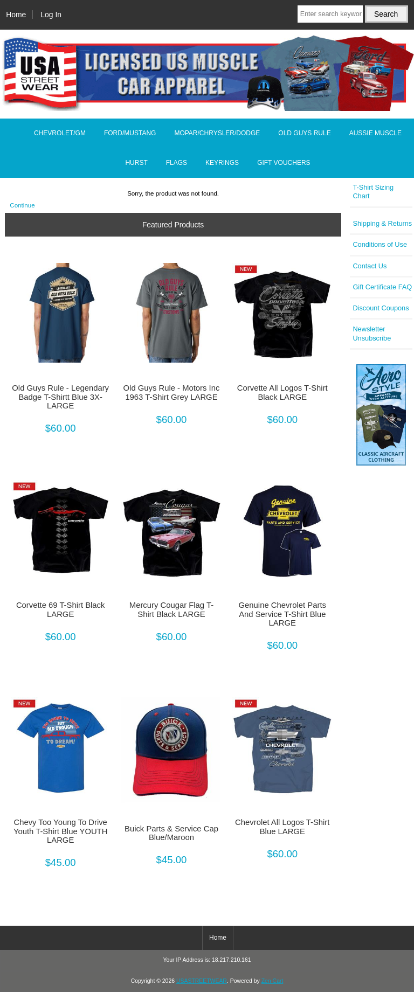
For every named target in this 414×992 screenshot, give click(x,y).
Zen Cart (272, 981)
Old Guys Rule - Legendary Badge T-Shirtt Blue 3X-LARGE (60, 397)
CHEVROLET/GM (60, 133)
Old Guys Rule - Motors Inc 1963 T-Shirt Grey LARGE (171, 392)
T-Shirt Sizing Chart (373, 191)
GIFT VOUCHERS (283, 163)
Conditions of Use (380, 244)
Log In (50, 14)
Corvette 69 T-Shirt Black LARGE (60, 609)
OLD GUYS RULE (304, 133)
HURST (136, 163)
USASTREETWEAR (201, 981)
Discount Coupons (381, 308)
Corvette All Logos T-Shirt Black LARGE (282, 392)
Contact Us (370, 266)
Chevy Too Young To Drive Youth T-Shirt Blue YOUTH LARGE (60, 831)
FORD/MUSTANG (130, 133)
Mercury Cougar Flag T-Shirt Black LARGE (171, 609)
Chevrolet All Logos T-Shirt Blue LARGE (282, 826)
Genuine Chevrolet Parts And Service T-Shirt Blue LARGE (282, 614)
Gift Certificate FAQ (382, 287)
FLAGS (176, 163)
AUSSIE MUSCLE (375, 133)
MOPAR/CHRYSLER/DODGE (217, 133)
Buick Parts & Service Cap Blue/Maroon (171, 833)
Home (16, 14)
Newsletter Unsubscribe (372, 333)
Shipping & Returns (382, 223)
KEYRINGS (222, 163)
